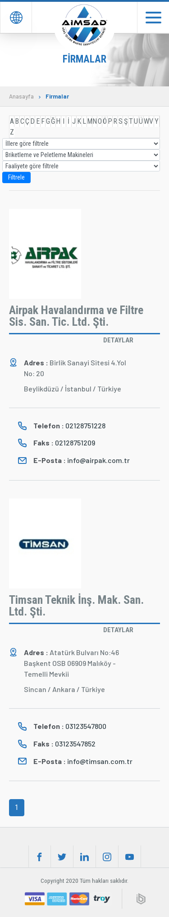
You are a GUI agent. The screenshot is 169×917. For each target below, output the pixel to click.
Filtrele (16, 177)
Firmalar (57, 96)
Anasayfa (21, 96)
